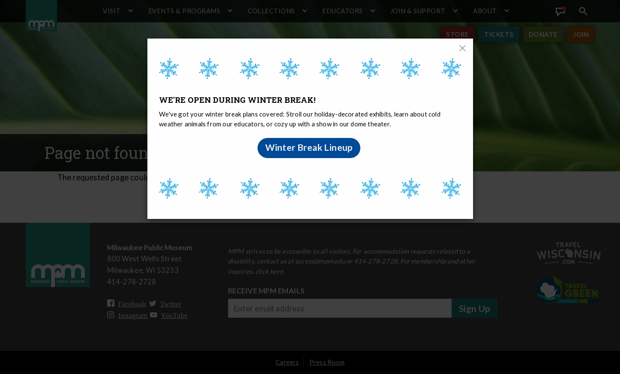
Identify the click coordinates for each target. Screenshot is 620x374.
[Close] (462, 49)
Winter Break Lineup (309, 147)
